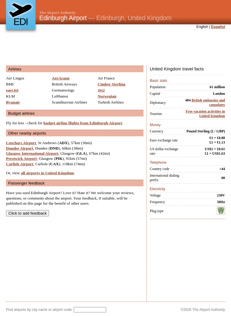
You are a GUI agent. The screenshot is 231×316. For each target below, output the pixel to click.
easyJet (12, 90)
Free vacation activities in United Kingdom (205, 113)
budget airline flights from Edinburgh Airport (82, 123)
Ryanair (13, 102)
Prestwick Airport (21, 158)
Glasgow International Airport (32, 153)
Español (218, 27)
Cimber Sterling (111, 84)
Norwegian (107, 96)
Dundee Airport (19, 148)
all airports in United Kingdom (47, 173)
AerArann (60, 78)
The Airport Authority (57, 12)
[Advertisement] (115, 47)
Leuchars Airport (21, 143)
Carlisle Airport (19, 164)
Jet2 (101, 90)
